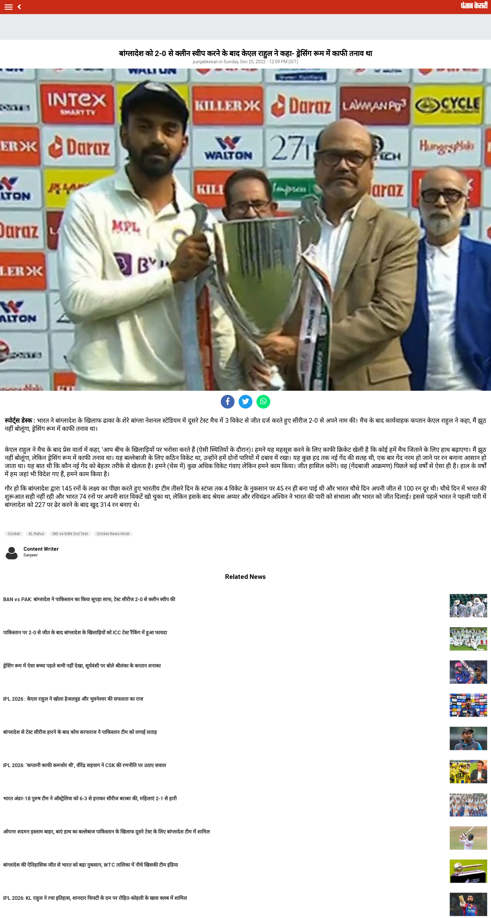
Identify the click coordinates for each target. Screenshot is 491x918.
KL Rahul (36, 534)
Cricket (14, 534)
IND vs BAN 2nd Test (70, 534)
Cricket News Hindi (113, 534)
